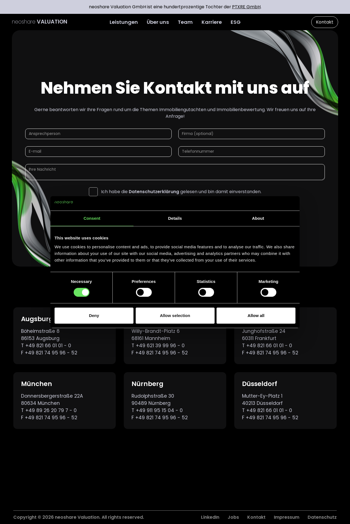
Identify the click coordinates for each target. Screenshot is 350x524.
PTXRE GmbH (246, 7)
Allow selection (175, 315)
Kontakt (324, 22)
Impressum (286, 517)
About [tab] (258, 218)
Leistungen (124, 22)
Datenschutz (322, 517)
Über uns (158, 22)
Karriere (212, 22)
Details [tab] (175, 218)
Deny (94, 315)
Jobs (233, 517)
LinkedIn (210, 517)
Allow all (256, 315)
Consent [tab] (92, 218)
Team (185, 22)
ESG (236, 22)
